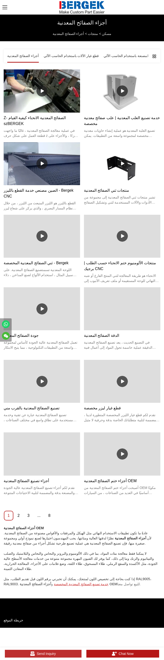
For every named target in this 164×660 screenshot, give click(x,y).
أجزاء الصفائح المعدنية (68, 34)
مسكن (106, 34)
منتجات (93, 34)
